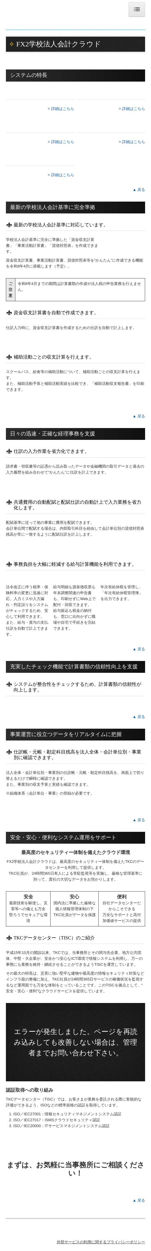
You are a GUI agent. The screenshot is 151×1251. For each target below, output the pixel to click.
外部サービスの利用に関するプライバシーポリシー (101, 1242)
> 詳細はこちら (61, 108)
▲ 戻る (139, 189)
